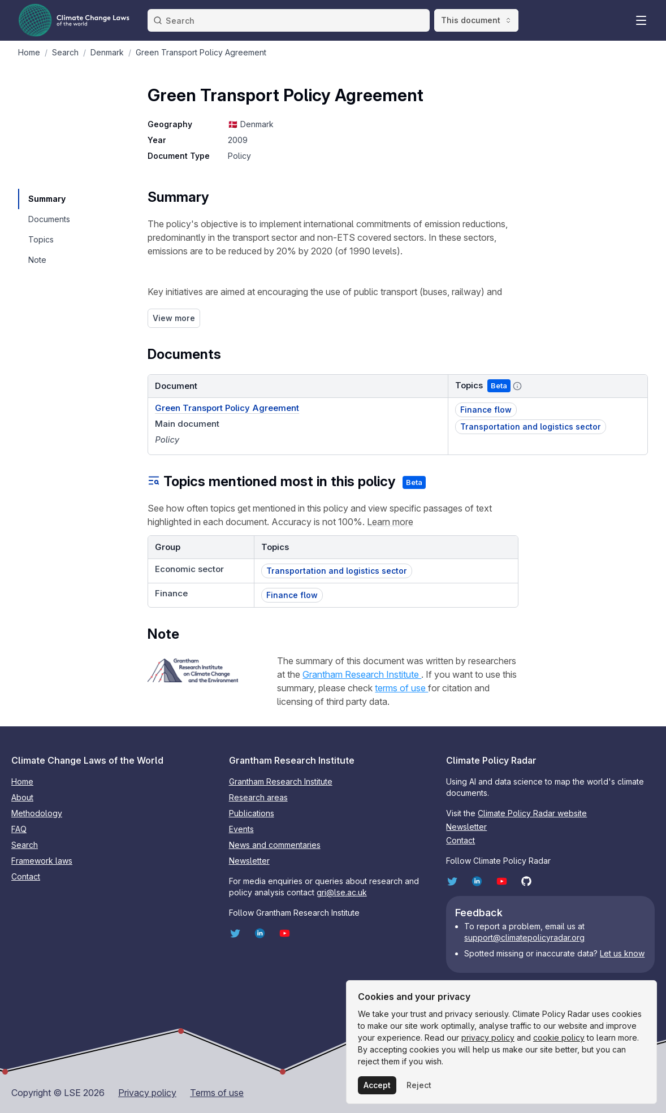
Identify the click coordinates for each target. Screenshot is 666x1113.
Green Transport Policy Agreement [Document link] (227, 407)
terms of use (401, 688)
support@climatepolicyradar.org (524, 937)
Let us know (622, 953)
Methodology (36, 813)
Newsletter (249, 860)
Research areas (258, 797)
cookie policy (559, 1037)
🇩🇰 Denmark (250, 124)
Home (22, 781)
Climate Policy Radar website (532, 813)
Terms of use (217, 1092)
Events (241, 829)
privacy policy (487, 1037)
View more (174, 318)
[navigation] (48, 199)
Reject (418, 1085)
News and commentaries (275, 845)
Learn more (390, 521)
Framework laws (41, 860)
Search (24, 845)
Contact (25, 876)
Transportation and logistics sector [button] (530, 426)
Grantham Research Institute (361, 674)
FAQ (19, 829)
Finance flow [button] (486, 409)
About (22, 797)
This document (476, 20)
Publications (251, 813)
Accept (377, 1085)
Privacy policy (147, 1092)
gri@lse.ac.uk (342, 892)
